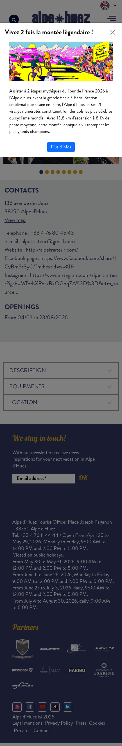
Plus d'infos (61, 147)
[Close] (112, 32)
